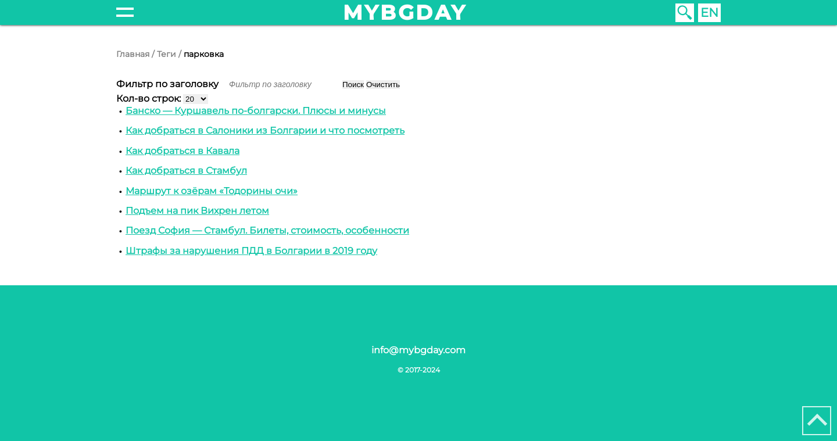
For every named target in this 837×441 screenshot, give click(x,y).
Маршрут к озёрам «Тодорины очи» (212, 190)
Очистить (383, 84)
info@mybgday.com (418, 350)
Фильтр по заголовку (168, 83)
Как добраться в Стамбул (186, 170)
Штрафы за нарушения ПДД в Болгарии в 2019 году (251, 250)
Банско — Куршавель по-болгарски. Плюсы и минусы (256, 110)
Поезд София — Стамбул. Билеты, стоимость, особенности (267, 230)
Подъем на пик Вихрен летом (197, 210)
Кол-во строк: (149, 98)
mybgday (405, 12)
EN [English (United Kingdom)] (709, 12)
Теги (166, 54)
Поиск (353, 84)
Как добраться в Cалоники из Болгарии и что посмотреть (265, 130)
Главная (132, 54)
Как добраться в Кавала (182, 150)
